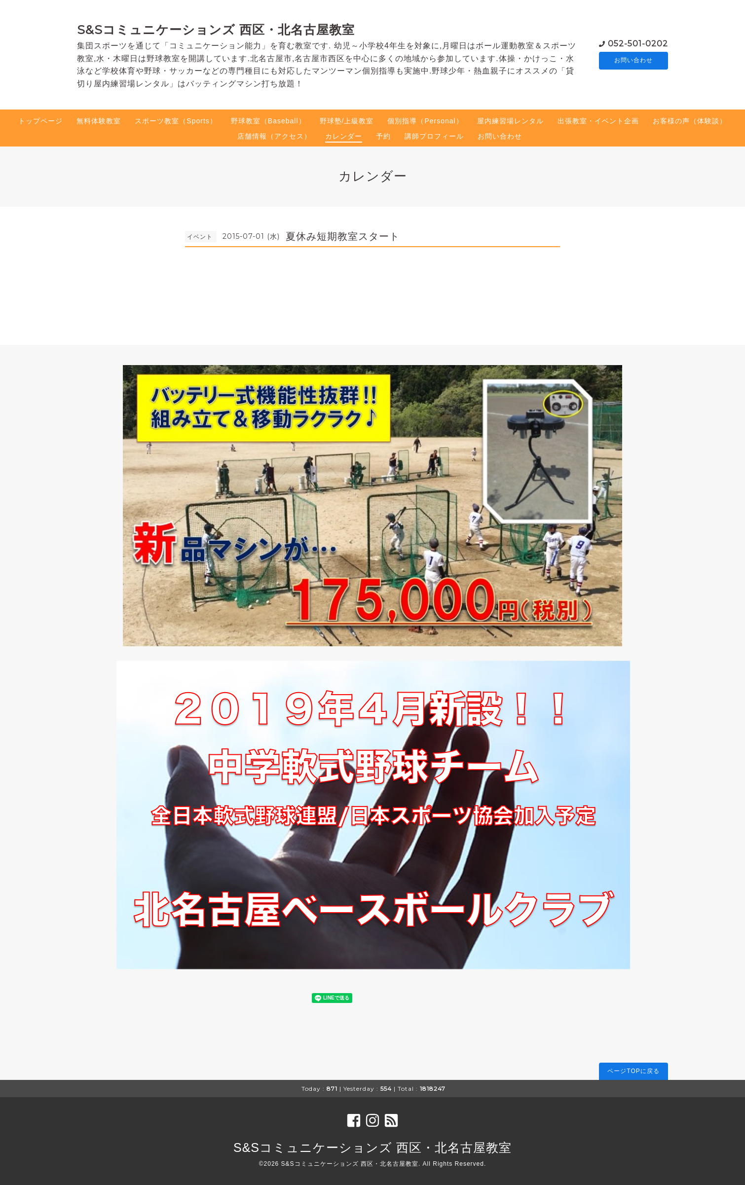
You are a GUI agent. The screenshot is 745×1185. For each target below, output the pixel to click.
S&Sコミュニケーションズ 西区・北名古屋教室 (216, 29)
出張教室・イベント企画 (598, 121)
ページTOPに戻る (633, 1071)
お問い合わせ (633, 61)
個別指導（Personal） (425, 121)
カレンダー (343, 136)
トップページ (40, 121)
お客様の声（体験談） (690, 121)
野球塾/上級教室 (347, 121)
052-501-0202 (638, 43)
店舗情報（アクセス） (274, 136)
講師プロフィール (434, 136)
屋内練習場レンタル (510, 121)
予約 (383, 136)
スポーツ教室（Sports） (176, 121)
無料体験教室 (98, 121)
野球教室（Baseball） (268, 121)
